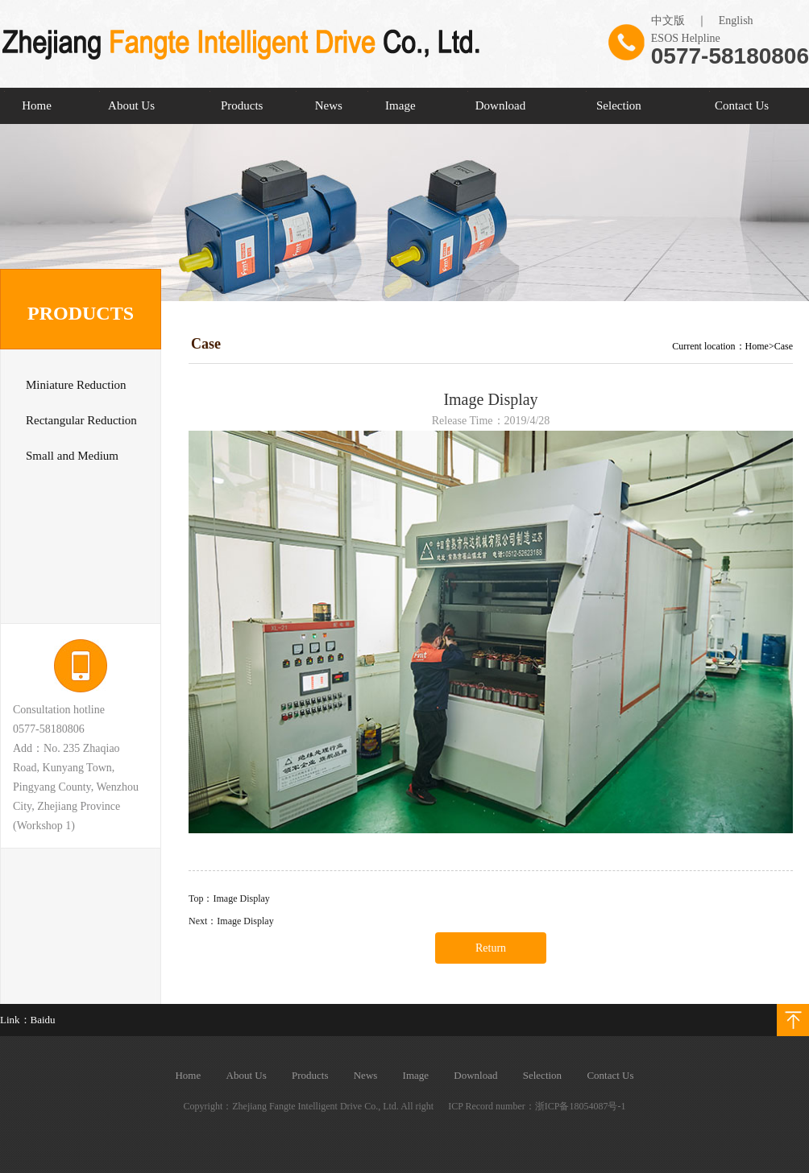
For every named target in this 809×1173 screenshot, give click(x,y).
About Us (131, 105)
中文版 (668, 20)
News (328, 105)
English (736, 20)
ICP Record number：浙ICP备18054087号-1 (536, 1106)
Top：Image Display (229, 898)
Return (490, 948)
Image (400, 105)
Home (37, 105)
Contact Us (742, 105)
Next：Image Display (231, 921)
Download (500, 105)
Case (783, 346)
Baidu (43, 1020)
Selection (618, 105)
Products (242, 105)
